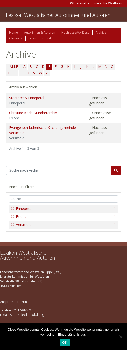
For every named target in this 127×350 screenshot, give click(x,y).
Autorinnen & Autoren (39, 32)
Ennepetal (65, 209)
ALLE (14, 66)
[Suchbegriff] (58, 170)
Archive (101, 32)
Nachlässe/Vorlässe (75, 32)
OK (64, 342)
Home (13, 32)
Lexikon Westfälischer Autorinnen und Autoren (58, 15)
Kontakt (47, 38)
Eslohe (65, 216)
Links (32, 38)
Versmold (65, 224)
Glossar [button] (14, 38)
